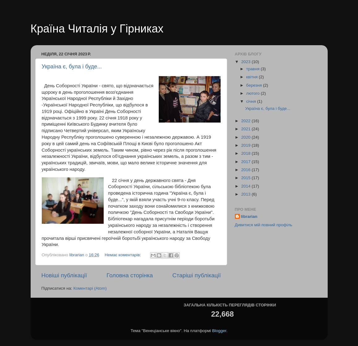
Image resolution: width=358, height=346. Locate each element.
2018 (246, 153)
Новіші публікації (64, 275)
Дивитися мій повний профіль (263, 225)
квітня (252, 77)
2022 (246, 121)
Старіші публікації (196, 275)
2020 (246, 137)
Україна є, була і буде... (72, 66)
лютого (253, 93)
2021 (246, 129)
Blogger (219, 330)
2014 (246, 186)
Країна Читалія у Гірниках (97, 28)
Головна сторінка (129, 275)
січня (251, 101)
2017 (246, 161)
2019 (246, 145)
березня (254, 85)
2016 (246, 169)
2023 (246, 61)
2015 (246, 177)
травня (253, 69)
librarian (249, 216)
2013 (246, 194)
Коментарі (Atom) (90, 288)
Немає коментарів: (123, 255)
